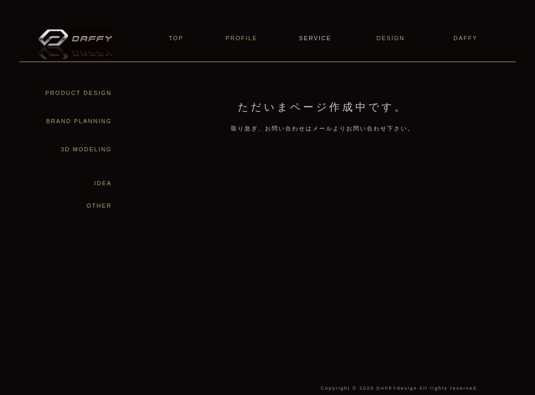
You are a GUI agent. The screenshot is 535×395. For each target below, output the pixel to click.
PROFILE (242, 38)
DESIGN (391, 38)
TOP (176, 38)
